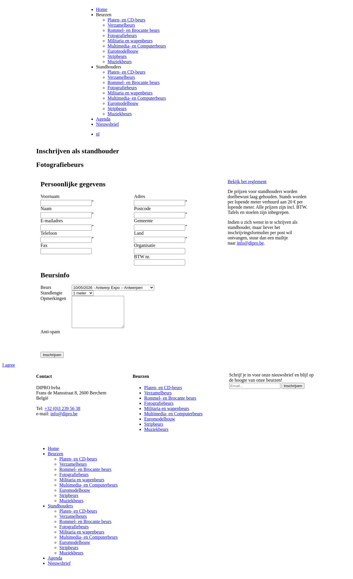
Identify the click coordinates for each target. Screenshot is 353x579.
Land (139, 233)
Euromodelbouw (123, 51)
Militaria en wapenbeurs (130, 40)
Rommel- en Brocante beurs (134, 30)
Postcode (142, 208)
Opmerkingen (53, 298)
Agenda (103, 118)
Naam (46, 208)
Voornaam (50, 196)
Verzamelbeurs (121, 25)
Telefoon (49, 233)
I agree (8, 371)
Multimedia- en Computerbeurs (137, 45)
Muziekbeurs (120, 61)
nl (98, 134)
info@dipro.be (250, 243)
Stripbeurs (117, 56)
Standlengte (51, 292)
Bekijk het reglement (247, 181)
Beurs (46, 287)
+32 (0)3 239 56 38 (62, 414)
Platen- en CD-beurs (127, 19)
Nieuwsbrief (107, 124)
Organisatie (144, 245)
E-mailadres (52, 220)
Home (101, 9)
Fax (44, 245)
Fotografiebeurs (122, 35)
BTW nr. (142, 256)
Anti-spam (50, 337)
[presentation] (117, 346)
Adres (139, 196)
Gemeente (143, 220)
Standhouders (108, 66)
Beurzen (103, 14)
